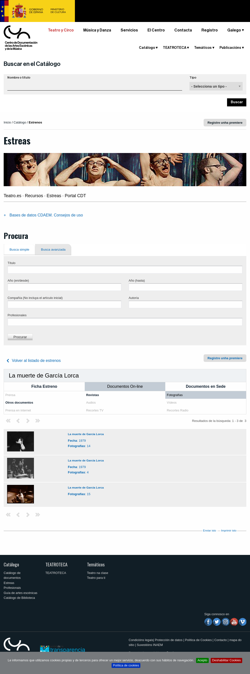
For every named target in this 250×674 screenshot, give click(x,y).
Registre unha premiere (225, 122)
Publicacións (230, 48)
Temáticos (203, 48)
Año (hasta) (137, 280)
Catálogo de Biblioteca (19, 598)
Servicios (129, 30)
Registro (209, 30)
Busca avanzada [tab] (53, 249)
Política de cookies (126, 665)
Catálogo (147, 48)
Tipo (192, 77)
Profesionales (17, 315)
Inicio (7, 122)
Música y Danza (97, 30)
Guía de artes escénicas (20, 593)
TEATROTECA (174, 48)
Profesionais (12, 588)
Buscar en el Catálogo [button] (32, 64)
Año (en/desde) (18, 280)
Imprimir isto (229, 530)
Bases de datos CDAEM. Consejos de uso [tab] (46, 215)
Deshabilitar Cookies (226, 660)
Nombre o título (18, 77)
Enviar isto (209, 530)
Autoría (134, 298)
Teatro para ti (96, 578)
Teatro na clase (97, 573)
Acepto (202, 660)
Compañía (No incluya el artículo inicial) (35, 298)
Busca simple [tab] (19, 249)
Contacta (183, 30)
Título (11, 263)
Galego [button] (234, 30)
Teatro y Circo (61, 30)
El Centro (156, 30)
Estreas (9, 583)
